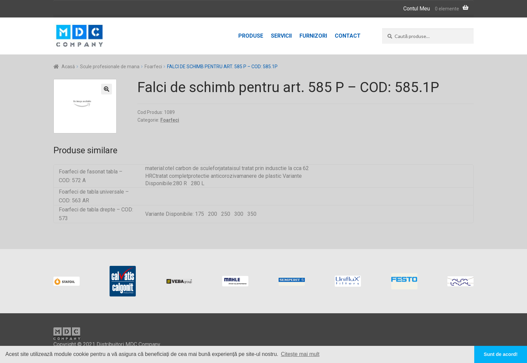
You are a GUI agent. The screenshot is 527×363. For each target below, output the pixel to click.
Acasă (68, 66)
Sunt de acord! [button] (501, 354)
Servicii (281, 36)
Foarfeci (153, 66)
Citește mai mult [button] (300, 354)
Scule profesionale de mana (109, 66)
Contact (348, 36)
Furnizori (313, 36)
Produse (250, 36)
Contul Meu (416, 8)
